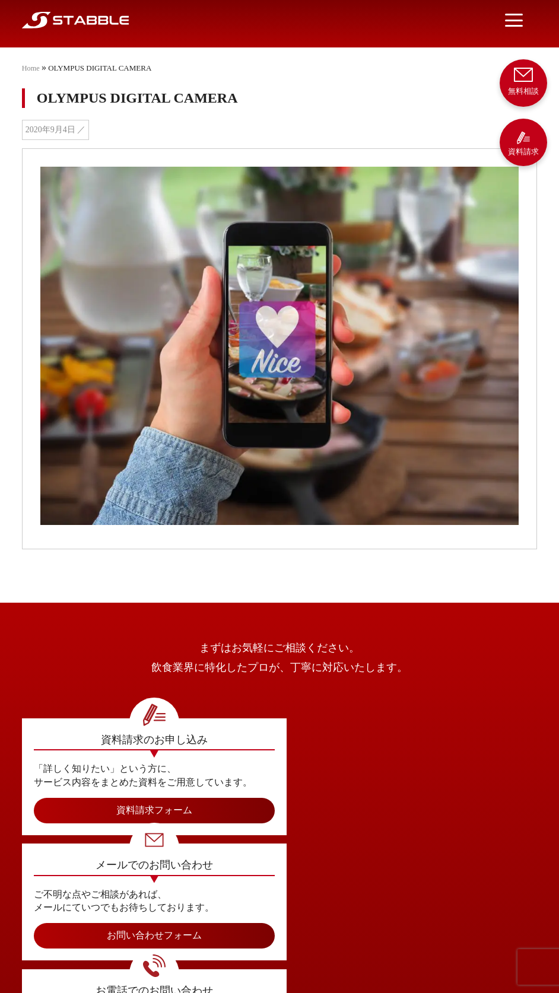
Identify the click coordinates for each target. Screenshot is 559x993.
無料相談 (523, 80)
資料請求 (523, 143)
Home (31, 67)
